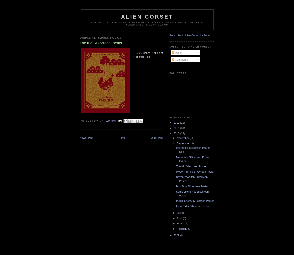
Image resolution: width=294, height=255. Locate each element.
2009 (177, 235)
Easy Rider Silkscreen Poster (193, 206)
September (183, 143)
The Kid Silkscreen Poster (191, 166)
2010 (177, 133)
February (182, 228)
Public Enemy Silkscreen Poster (195, 200)
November (183, 138)
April (180, 218)
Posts (177, 52)
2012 (177, 122)
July (179, 212)
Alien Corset (147, 17)
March (181, 223)
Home (122, 137)
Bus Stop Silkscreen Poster (192, 186)
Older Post (157, 137)
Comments (180, 59)
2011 (177, 128)
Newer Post (86, 137)
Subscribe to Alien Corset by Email (189, 35)
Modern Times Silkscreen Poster (195, 171)
